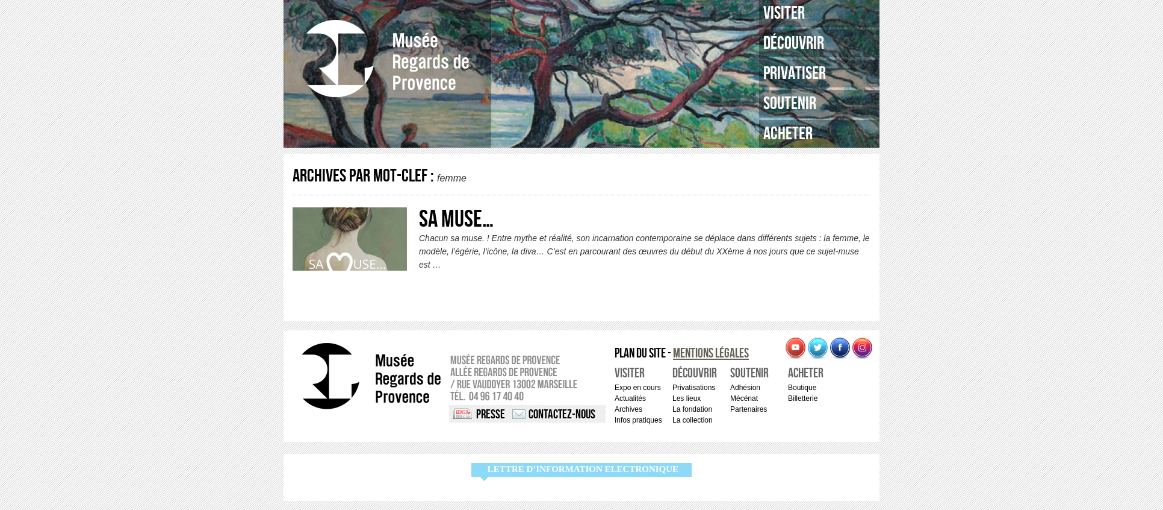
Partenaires (748, 409)
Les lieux (686, 398)
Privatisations (693, 387)
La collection (692, 420)
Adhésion (745, 387)
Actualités (630, 398)
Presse (490, 414)
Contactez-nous (562, 414)
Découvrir (793, 43)
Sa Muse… (456, 219)
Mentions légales (711, 353)
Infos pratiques (638, 420)
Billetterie (802, 398)
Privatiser (794, 73)
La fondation (692, 409)
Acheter (788, 134)
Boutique (802, 387)
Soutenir (789, 104)
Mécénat (744, 398)
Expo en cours (638, 387)
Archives (628, 409)
